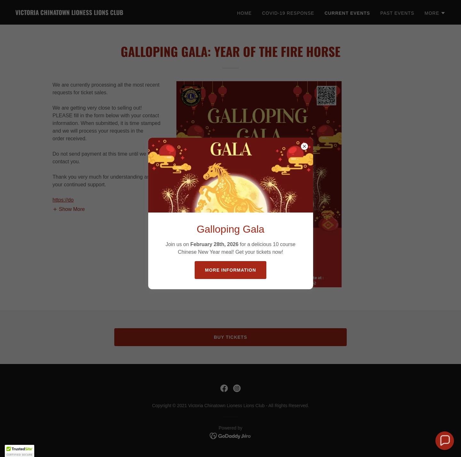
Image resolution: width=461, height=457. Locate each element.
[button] (445, 441)
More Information (230, 270)
